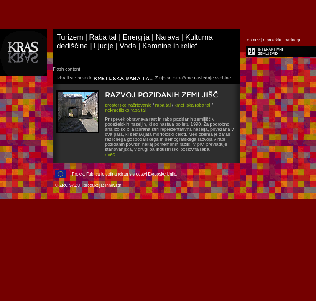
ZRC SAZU (69, 185)
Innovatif (113, 185)
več (110, 154)
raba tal (163, 104)
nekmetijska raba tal (125, 109)
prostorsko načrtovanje (128, 104)
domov (253, 40)
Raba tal (103, 37)
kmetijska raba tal (192, 104)
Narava (167, 37)
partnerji (292, 40)
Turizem (70, 37)
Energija (136, 37)
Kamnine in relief (170, 46)
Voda (128, 46)
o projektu (272, 40)
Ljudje (104, 46)
